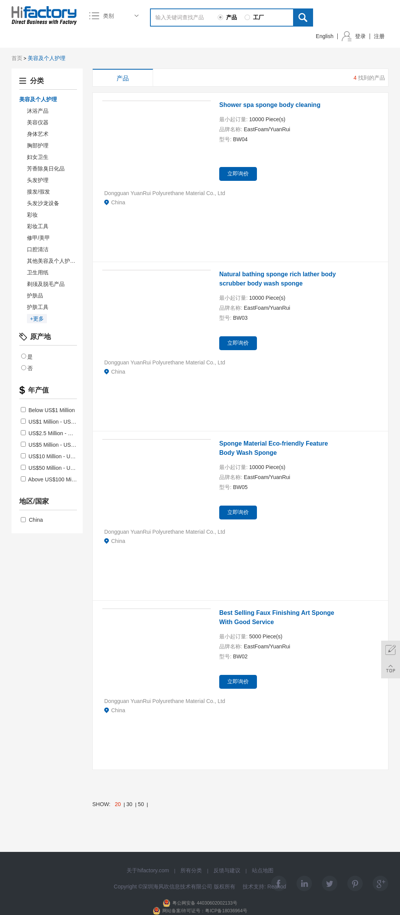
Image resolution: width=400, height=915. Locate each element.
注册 (379, 36)
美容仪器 (37, 122)
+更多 (37, 319)
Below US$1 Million (48, 410)
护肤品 (35, 295)
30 (130, 804)
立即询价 (238, 173)
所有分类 (191, 870)
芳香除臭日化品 (46, 168)
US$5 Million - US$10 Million (59, 445)
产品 (123, 78)
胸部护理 (37, 145)
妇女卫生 (37, 157)
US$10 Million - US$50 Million (60, 456)
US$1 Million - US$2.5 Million (59, 422)
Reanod (276, 886)
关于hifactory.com (148, 870)
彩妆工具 (37, 226)
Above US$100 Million (51, 479)
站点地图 (262, 870)
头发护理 (37, 180)
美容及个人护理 (46, 58)
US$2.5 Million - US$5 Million (59, 433)
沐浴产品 (37, 111)
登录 (360, 36)
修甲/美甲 (38, 238)
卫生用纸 (37, 272)
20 (118, 804)
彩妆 (32, 215)
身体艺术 (37, 134)
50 (141, 804)
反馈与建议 (226, 870)
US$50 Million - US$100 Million (62, 468)
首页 (17, 58)
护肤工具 (37, 307)
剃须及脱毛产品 (46, 284)
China (32, 520)
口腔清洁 (37, 249)
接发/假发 (38, 192)
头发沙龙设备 (43, 203)
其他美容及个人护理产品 (56, 261)
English (324, 36)
